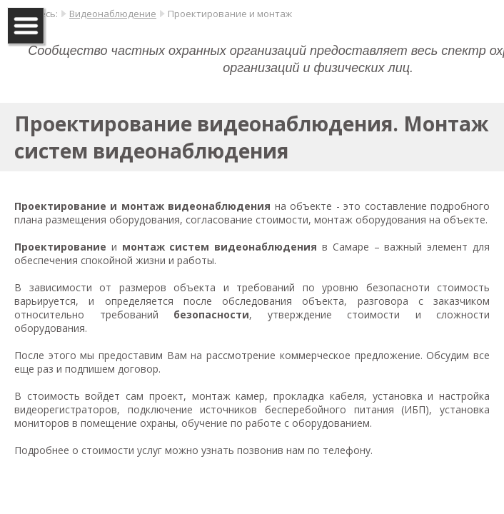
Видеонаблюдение (112, 13)
